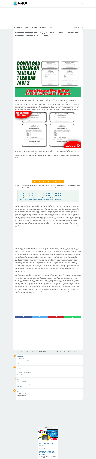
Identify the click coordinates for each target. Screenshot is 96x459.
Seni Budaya (67, 114)
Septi (18, 421)
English (70, 102)
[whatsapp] (52, 345)
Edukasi (66, 102)
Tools (72, 119)
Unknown (19, 409)
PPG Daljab (67, 112)
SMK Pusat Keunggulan (69, 116)
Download (76, 100)
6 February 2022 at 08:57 (22, 411)
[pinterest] (42, 345)
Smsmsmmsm (20, 386)
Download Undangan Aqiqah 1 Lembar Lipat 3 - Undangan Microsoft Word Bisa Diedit (36, 190)
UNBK (70, 121)
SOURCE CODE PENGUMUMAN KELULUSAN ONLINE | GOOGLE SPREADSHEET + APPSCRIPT (72, 74)
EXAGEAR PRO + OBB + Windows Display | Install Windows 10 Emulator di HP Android (73, 84)
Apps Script (67, 98)
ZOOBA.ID (48, 457)
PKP (65, 109)
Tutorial (66, 121)
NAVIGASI (52, 27)
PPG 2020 (75, 109)
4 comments (30, 43)
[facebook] (78, 3)
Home (14, 27)
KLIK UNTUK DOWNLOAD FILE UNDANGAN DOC (36, 170)
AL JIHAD (19, 398)
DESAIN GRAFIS (34, 27)
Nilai (65, 107)
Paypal (69, 107)
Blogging (72, 98)
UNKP (79, 121)
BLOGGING (20, 27)
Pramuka (72, 112)
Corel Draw (67, 100)
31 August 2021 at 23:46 (22, 400)
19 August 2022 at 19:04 (22, 423)
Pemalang (74, 107)
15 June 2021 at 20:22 (21, 388)
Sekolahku (77, 112)
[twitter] (31, 345)
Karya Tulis (75, 102)
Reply (18, 393)
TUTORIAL (27, 27)
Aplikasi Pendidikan (73, 95)
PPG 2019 (70, 109)
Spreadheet (67, 119)
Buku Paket (77, 98)
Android (66, 95)
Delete (21, 393)
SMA (72, 114)
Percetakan (79, 107)
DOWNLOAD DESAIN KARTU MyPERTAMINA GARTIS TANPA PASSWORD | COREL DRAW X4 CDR (73, 65)
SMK (75, 114)
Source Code (77, 116)
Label (70, 105)
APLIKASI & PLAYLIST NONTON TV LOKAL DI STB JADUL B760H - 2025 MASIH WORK (73, 56)
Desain (71, 100)
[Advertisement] (48, 16)
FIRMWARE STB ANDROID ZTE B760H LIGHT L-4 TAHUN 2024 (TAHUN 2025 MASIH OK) (72, 47)
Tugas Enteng (76, 119)
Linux (74, 105)
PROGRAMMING (44, 27)
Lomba (78, 105)
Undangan (75, 121)
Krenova (66, 105)
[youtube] (81, 3)
